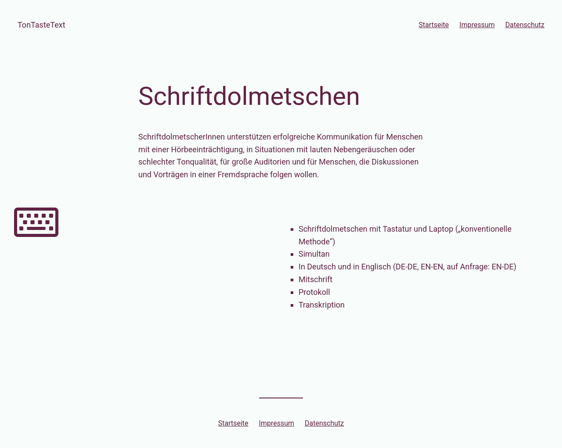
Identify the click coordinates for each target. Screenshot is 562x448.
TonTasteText (41, 24)
